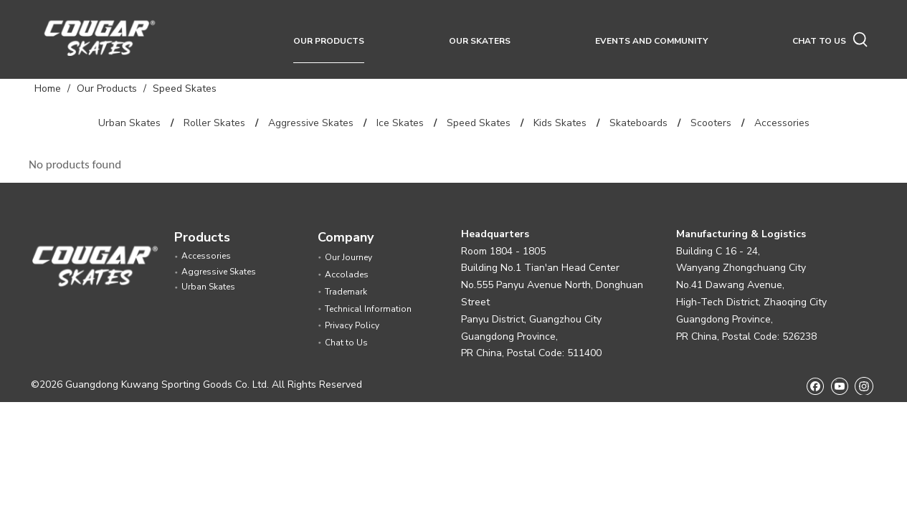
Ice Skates (400, 123)
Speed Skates (479, 123)
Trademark (346, 291)
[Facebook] (815, 386)
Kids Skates (560, 123)
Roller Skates (214, 123)
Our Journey (348, 257)
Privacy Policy (352, 325)
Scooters (710, 123)
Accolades (347, 274)
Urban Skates (129, 123)
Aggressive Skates (310, 123)
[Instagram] (864, 385)
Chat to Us (346, 342)
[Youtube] (839, 386)
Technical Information (368, 309)
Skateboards (638, 123)
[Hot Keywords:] (860, 40)
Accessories (781, 123)
